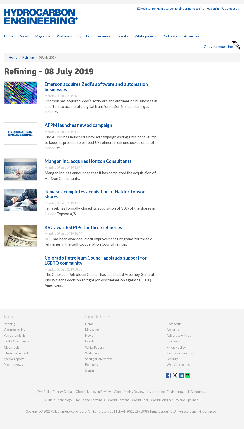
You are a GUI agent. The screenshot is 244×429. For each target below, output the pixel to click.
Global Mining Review (129, 392)
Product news (13, 365)
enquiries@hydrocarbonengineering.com (189, 411)
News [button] (24, 36)
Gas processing (14, 330)
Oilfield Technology (58, 400)
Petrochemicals (14, 335)
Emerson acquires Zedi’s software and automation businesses (96, 86)
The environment (16, 353)
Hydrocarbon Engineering (165, 392)
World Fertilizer (162, 400)
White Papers (94, 347)
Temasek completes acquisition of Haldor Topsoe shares (95, 194)
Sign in (213, 8)
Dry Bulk (43, 392)
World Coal (140, 400)
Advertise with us (179, 335)
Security (172, 359)
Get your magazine (222, 45)
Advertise (191, 36)
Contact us (230, 8)
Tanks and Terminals (90, 400)
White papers (145, 36)
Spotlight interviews (94, 36)
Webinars (64, 36)
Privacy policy (176, 347)
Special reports (14, 359)
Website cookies (178, 365)
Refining (9, 324)
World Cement (118, 400)
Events (122, 36)
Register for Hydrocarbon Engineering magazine (170, 8)
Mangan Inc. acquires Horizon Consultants (88, 161)
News (89, 335)
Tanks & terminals (16, 341)
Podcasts (169, 36)
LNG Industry (196, 392)
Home (8, 36)
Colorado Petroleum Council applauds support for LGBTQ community (96, 260)
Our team (173, 341)
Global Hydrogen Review (93, 392)
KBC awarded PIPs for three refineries (83, 227)
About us (173, 330)
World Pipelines (187, 400)
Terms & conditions (180, 353)
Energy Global (63, 392)
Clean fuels (11, 347)
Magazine (42, 36)
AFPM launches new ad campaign (78, 125)
